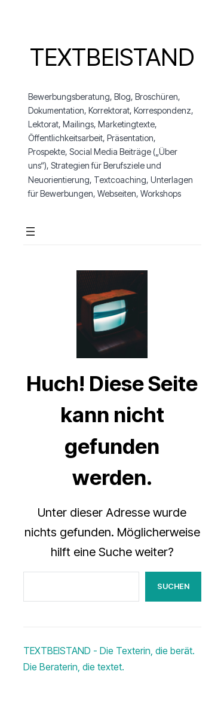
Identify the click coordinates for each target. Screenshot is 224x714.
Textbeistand (112, 57)
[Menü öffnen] (30, 231)
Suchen (173, 586)
